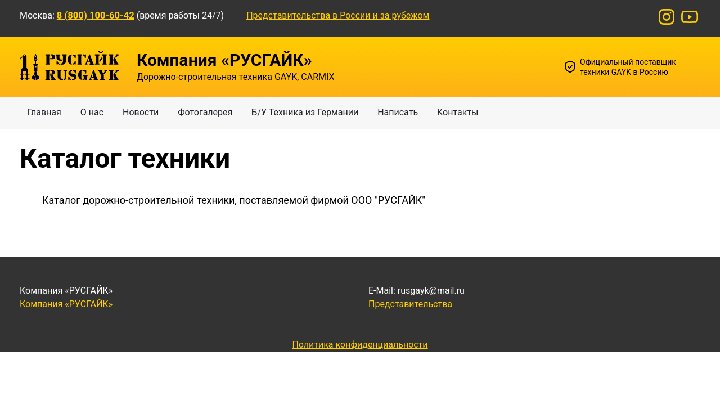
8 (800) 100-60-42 (95, 15)
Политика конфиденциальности (360, 344)
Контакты (457, 112)
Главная (44, 112)
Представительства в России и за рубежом (337, 15)
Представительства (410, 304)
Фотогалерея (205, 112)
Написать (397, 112)
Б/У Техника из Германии (304, 112)
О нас (92, 112)
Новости (141, 112)
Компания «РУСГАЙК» (66, 304)
